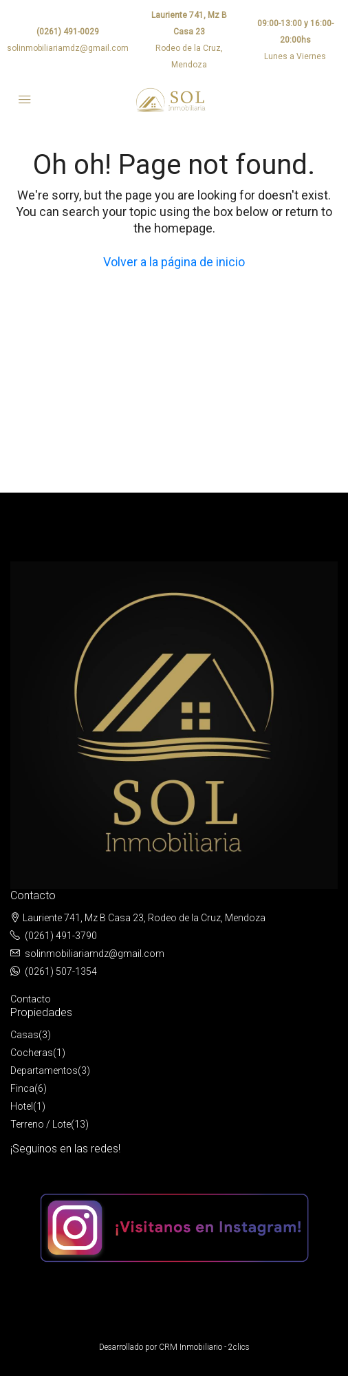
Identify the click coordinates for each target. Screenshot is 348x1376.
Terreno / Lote (40, 1124)
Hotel (21, 1106)
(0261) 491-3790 (61, 935)
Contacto (30, 998)
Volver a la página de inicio (174, 262)
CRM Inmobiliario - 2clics (204, 1347)
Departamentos (44, 1070)
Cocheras (31, 1052)
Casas (24, 1034)
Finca (22, 1088)
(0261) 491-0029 (67, 31)
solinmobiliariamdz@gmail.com (68, 48)
